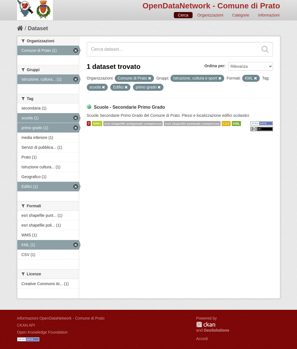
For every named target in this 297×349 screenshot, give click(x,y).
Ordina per (214, 66)
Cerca (183, 15)
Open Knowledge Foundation (42, 332)
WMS (97, 123)
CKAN (205, 324)
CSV (226, 123)
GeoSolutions (216, 330)
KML (236, 123)
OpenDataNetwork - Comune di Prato (211, 5)
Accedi (202, 338)
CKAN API (26, 325)
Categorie (240, 15)
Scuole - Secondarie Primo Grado (129, 107)
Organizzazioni (210, 15)
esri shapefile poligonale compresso (133, 123)
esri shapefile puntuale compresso (192, 123)
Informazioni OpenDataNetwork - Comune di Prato (61, 318)
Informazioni (268, 15)
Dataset (38, 28)
